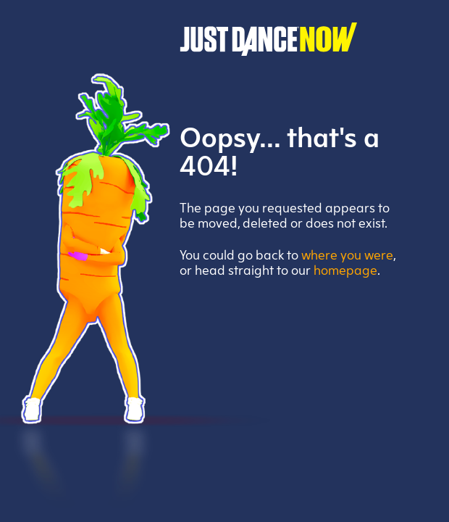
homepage (345, 271)
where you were (347, 256)
